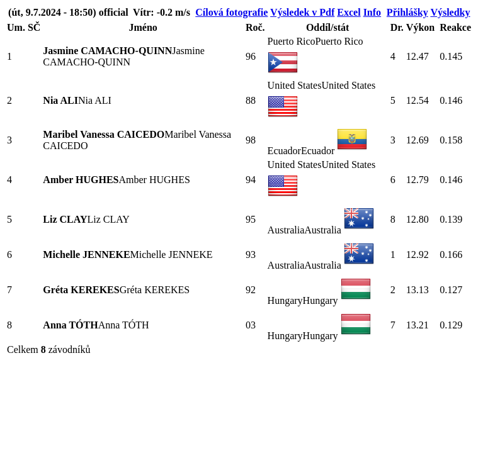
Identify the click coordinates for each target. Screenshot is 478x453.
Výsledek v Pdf (302, 12)
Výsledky (450, 12)
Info (372, 12)
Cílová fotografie (231, 12)
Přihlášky (407, 12)
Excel (348, 12)
